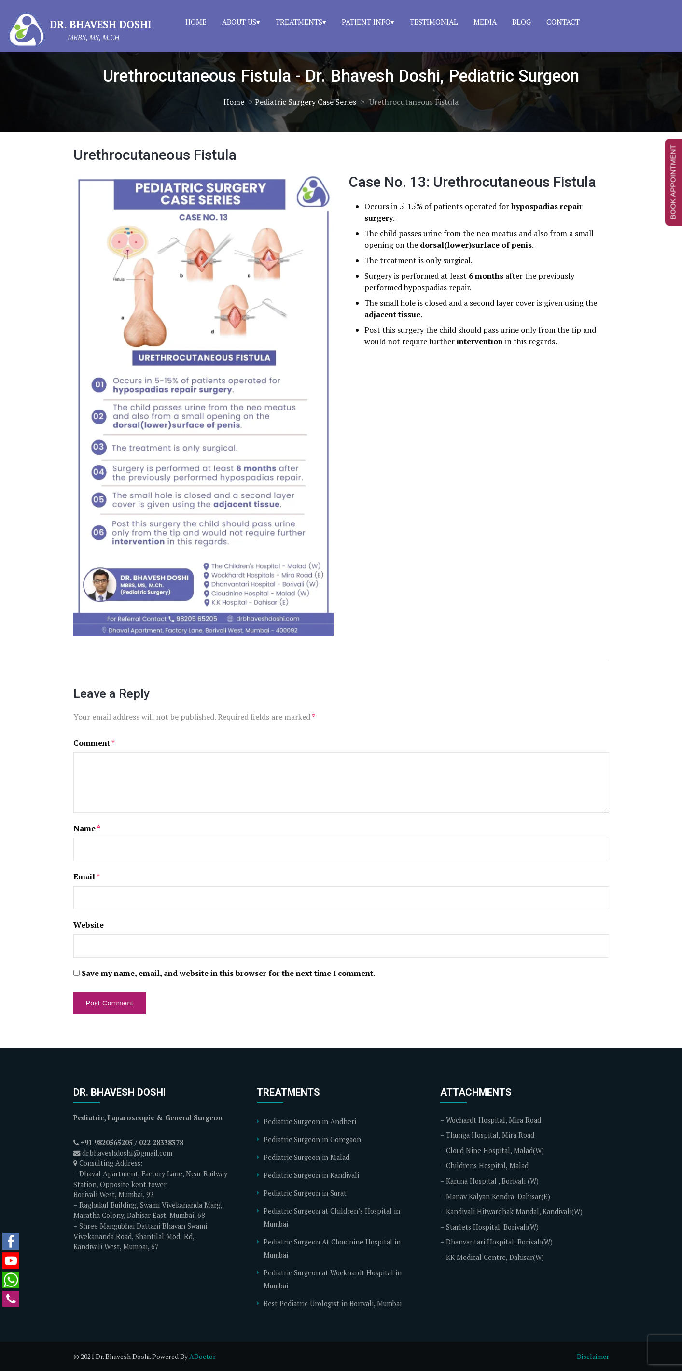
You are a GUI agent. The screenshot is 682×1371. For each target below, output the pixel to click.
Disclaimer (593, 1356)
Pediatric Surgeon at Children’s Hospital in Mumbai (332, 1217)
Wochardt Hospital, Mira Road (493, 1120)
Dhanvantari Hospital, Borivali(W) (499, 1241)
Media (485, 22)
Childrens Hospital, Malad (487, 1165)
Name (86, 828)
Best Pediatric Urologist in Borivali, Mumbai (333, 1303)
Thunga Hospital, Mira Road (490, 1135)
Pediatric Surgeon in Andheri (310, 1121)
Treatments (299, 22)
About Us (239, 22)
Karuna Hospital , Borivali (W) (492, 1181)
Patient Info (366, 22)
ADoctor (202, 1356)
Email (86, 876)
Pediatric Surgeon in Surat (305, 1193)
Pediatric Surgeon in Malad (306, 1157)
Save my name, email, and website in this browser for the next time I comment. (228, 973)
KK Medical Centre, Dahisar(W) (495, 1257)
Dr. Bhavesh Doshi (101, 24)
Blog (521, 22)
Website (88, 924)
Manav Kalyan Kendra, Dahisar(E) (498, 1196)
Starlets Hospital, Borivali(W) (492, 1226)
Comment (94, 742)
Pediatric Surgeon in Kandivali (311, 1175)
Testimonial (434, 22)
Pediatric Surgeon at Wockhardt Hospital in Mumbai (333, 1279)
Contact (563, 22)
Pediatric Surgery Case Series (305, 102)
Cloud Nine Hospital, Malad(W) (495, 1150)
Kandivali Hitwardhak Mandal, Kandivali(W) (514, 1211)
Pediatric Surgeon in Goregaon (312, 1139)
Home (196, 22)
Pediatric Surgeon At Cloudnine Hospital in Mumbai (332, 1248)
